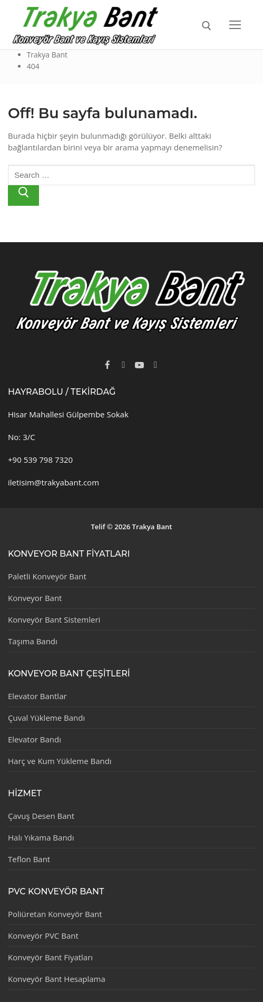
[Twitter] (123, 364)
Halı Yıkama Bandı (41, 837)
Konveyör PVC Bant (43, 935)
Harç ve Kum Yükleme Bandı (60, 761)
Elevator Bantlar (37, 696)
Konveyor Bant (35, 598)
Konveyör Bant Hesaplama (56, 979)
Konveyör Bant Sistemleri (54, 619)
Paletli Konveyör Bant (47, 576)
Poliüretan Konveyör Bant (55, 914)
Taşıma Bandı (32, 641)
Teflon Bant (29, 859)
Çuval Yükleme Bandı (46, 717)
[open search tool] (206, 26)
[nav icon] (235, 24)
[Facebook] (107, 364)
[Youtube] (139, 364)
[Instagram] (155, 364)
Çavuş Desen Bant (41, 815)
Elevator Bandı (34, 739)
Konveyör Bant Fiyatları (50, 957)
